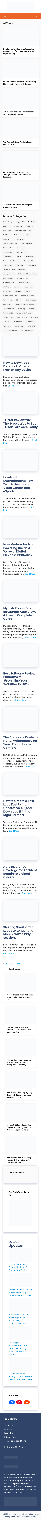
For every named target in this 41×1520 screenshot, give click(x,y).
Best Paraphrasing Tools (23, 231)
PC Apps (27, 291)
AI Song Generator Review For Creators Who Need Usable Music (19, 113)
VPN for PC (31, 326)
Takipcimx (32, 309)
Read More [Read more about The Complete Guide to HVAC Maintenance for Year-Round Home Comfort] (30, 766)
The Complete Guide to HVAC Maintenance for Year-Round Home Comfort (20, 742)
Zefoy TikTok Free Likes (10, 330)
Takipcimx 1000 (8, 313)
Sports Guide (7, 304)
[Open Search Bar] (36, 16)
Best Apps (29, 226)
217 (13, 963)
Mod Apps (18, 291)
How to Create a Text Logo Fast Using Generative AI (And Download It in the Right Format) (18, 51)
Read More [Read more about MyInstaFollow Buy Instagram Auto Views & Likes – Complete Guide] (30, 637)
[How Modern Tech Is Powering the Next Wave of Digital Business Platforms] (20, 1305)
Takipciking (21, 309)
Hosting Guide (31, 265)
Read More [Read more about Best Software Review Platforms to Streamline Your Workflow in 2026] (20, 700)
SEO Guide (19, 300)
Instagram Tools (8, 278)
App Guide (20, 222)
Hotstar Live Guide (9, 270)
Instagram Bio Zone (13, 1447)
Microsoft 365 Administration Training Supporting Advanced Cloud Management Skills (19, 1127)
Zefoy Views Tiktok (27, 330)
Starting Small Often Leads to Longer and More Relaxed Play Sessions (18, 932)
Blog (28, 235)
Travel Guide (7, 326)
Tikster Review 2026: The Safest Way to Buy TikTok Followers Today (20, 423)
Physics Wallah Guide (10, 296)
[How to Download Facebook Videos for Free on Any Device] (20, 1255)
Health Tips (19, 265)
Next (19, 963)
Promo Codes (7, 300)
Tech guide (34, 317)
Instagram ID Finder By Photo (27, 274)
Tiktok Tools (30, 322)
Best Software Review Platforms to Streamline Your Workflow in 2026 (19, 678)
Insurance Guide (22, 278)
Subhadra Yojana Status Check (25, 304)
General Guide (7, 265)
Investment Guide (9, 283)
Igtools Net (21, 270)
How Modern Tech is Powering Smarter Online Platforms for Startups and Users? (19, 1160)
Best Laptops (7, 231)
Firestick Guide (29, 257)
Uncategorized (19, 326)
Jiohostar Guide (23, 283)
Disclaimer (9, 1433)
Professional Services (27, 296)
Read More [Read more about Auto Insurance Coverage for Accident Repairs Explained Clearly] (27, 893)
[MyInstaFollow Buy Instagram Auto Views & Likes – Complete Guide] (20, 1364)
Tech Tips (6, 322)
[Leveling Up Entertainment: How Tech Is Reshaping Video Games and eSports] (20, 1333)
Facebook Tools (22, 252)
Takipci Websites (8, 309)
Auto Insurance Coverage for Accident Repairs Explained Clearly (20, 872)
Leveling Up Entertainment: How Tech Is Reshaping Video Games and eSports (18, 484)
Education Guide (8, 248)
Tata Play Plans (22, 317)
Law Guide (17, 287)
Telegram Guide (18, 322)
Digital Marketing (26, 244)
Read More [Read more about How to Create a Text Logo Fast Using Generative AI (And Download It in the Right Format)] (14, 831)
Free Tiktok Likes (15, 261)
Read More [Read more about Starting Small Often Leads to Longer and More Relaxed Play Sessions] (8, 953)
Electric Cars (21, 248)
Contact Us (9, 1429)
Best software (18, 235)
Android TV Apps (8, 222)
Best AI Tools (18, 226)
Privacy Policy (11, 1437)
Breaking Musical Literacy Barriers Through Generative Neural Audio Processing (17, 174)
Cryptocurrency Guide (10, 244)
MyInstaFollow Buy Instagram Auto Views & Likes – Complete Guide (19, 613)
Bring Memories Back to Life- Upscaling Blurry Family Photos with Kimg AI (19, 82)
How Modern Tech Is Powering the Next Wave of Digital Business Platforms (18, 549)
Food (4, 261)
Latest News (7, 287)
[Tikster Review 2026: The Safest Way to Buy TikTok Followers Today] (20, 1280)
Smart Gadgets (31, 300)
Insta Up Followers (9, 274)
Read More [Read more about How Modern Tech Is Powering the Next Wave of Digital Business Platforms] (30, 574)
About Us (8, 1425)
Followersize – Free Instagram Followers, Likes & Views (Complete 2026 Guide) (19, 1062)
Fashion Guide (7, 257)
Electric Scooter (8, 252)
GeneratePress (30, 1516)
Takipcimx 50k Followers (24, 313)
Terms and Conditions (15, 1441)
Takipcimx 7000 (8, 317)
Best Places (6, 235)
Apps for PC (6, 226)
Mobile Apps (7, 291)
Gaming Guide (28, 261)
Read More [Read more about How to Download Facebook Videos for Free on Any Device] (14, 385)
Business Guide (8, 239)
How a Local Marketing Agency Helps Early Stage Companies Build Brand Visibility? (19, 1094)
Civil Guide (20, 239)
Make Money (29, 287)
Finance (18, 257)
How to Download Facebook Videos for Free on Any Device (18, 366)
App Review (32, 222)
